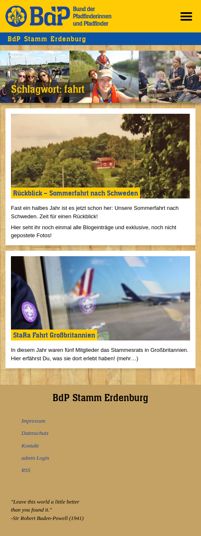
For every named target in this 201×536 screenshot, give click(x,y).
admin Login (35, 458)
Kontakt (30, 445)
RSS (25, 470)
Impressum (33, 421)
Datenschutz (34, 433)
